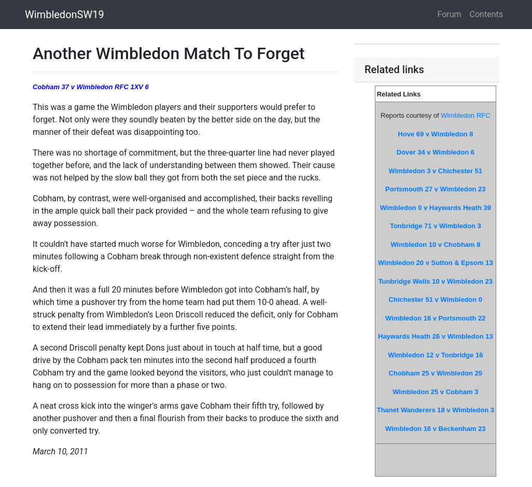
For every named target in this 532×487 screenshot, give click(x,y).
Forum (449, 14)
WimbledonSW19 (64, 14)
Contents (486, 14)
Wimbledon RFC (465, 115)
